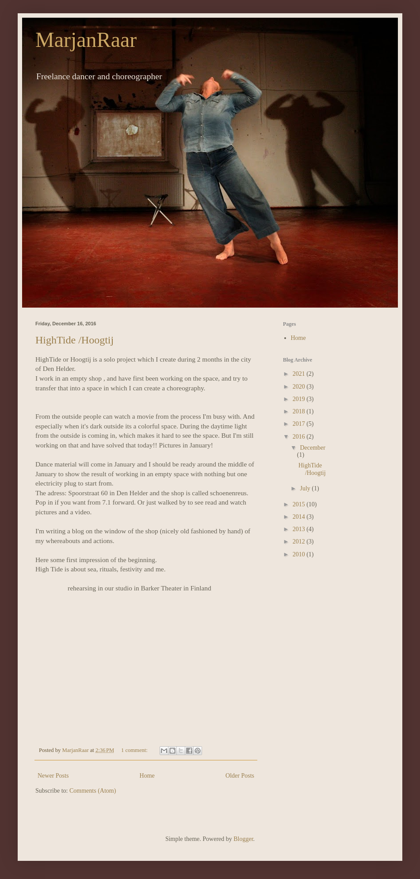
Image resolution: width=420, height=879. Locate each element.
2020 (300, 386)
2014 (300, 516)
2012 (300, 541)
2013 (300, 529)
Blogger (243, 839)
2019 (300, 399)
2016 (300, 436)
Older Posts (239, 775)
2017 (300, 423)
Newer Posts (53, 775)
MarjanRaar (86, 39)
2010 (300, 554)
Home (147, 775)
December (312, 447)
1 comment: (135, 750)
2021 (300, 373)
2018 (300, 411)
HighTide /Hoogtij (74, 340)
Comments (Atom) (92, 790)
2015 (300, 504)
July (306, 488)
